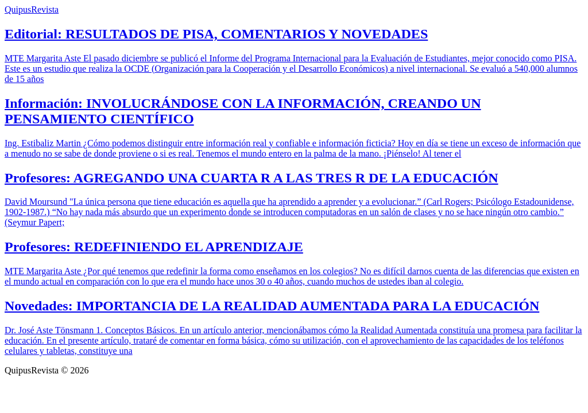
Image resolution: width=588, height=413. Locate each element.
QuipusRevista (32, 9)
